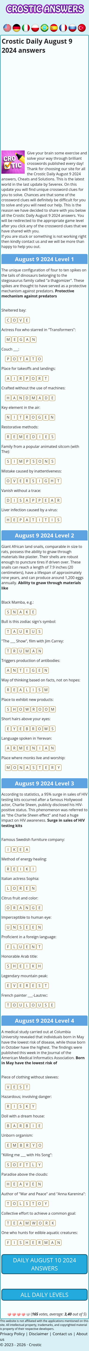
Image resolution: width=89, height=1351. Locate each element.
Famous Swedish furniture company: (33, 839)
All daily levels (44, 1295)
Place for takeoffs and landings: (28, 368)
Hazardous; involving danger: (26, 1096)
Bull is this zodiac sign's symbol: (28, 621)
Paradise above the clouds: (24, 1174)
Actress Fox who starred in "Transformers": (38, 329)
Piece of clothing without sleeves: (30, 1077)
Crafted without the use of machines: (33, 388)
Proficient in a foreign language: (28, 936)
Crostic (35, 1344)
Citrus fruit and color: (19, 898)
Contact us (62, 1333)
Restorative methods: (19, 427)
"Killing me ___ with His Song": (26, 1154)
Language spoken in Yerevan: (26, 738)
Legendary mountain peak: (24, 975)
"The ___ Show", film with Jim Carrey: (32, 641)
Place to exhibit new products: (27, 699)
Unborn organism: (17, 1135)
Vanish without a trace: (21, 490)
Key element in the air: (20, 407)
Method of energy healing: (24, 859)
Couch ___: (10, 349)
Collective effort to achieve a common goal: (38, 1213)
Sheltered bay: (13, 310)
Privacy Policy (12, 1333)
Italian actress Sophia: (20, 878)
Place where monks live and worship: (33, 757)
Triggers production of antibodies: (30, 660)
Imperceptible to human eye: (26, 917)
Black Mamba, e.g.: (17, 602)
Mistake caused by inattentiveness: (31, 471)
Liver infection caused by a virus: (29, 509)
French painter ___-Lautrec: (24, 995)
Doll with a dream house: (23, 1116)
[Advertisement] (44, 101)
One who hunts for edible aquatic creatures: (39, 1232)
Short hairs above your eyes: (26, 718)
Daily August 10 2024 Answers (44, 1264)
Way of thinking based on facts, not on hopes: (40, 680)
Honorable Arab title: (19, 956)
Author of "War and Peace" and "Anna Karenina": (43, 1193)
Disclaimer (38, 1333)
